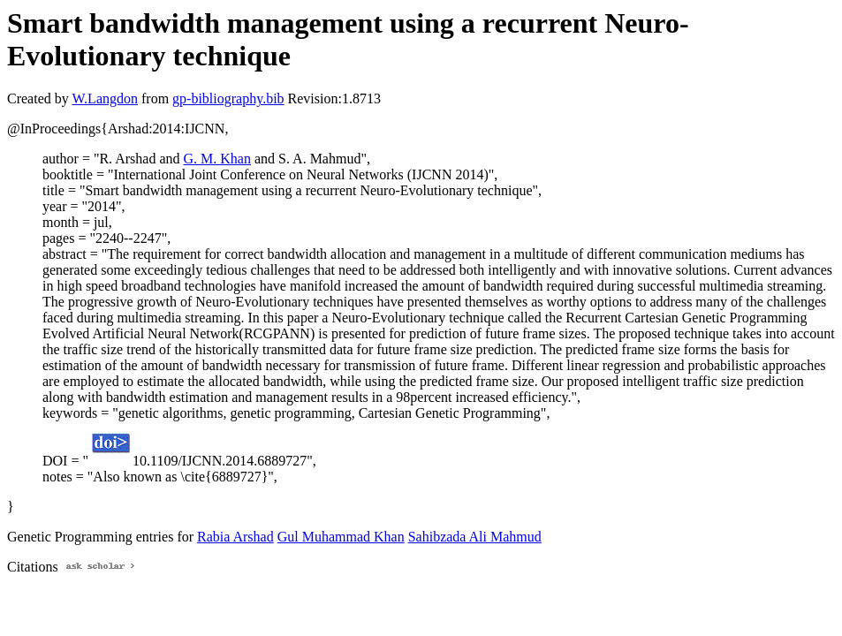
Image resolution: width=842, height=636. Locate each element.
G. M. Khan (217, 158)
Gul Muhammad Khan (341, 536)
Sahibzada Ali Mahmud (475, 536)
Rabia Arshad (235, 536)
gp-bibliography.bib (228, 98)
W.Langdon (105, 98)
